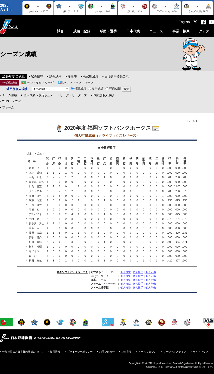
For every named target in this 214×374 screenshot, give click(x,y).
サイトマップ (200, 351)
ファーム (8, 107)
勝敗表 (72, 76)
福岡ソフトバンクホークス (72, 272)
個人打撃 (125, 272)
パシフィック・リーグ (78, 82)
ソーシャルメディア (174, 351)
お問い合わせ (107, 351)
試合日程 (37, 76)
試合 (60, 31)
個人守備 (151, 272)
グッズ (204, 31)
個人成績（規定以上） (39, 95)
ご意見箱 (126, 351)
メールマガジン (147, 351)
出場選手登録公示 (117, 76)
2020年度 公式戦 (13, 76)
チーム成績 (9, 95)
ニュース (156, 31)
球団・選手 (108, 31)
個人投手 (138, 272)
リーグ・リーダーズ (73, 95)
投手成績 (96, 88)
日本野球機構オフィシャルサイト (20, 27)
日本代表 (133, 31)
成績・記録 (81, 31)
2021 (18, 101)
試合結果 (55, 76)
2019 (5, 101)
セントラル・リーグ (40, 82)
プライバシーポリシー (80, 351)
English (184, 22)
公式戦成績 (90, 76)
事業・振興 (181, 31)
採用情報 (55, 351)
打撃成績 (78, 88)
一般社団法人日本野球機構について (22, 351)
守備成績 (113, 88)
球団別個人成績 (103, 95)
